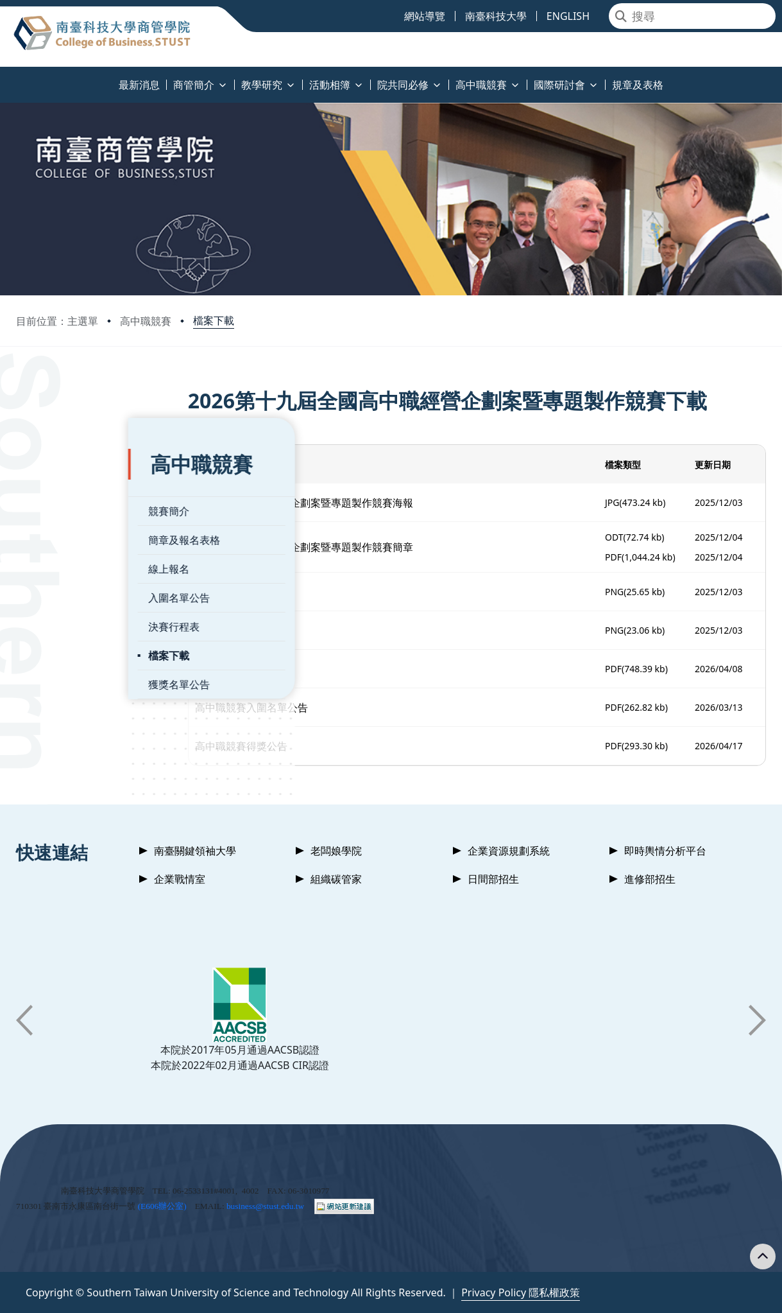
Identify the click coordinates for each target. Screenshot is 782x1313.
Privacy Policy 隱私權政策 (520, 1292)
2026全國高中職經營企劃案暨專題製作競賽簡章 (350, 547)
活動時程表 (267, 669)
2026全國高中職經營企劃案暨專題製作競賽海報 (350, 503)
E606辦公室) (163, 1206)
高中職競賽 (145, 321)
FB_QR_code (270, 592)
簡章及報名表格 (72, 507)
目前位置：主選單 (57, 321)
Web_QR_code (275, 630)
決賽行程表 (61, 594)
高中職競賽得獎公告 (287, 746)
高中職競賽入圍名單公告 (297, 707)
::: (3, 77)
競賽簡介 (56, 478)
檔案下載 (213, 320)
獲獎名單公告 (67, 652)
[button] (24, 1020)
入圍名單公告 (67, 565)
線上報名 (56, 536)
